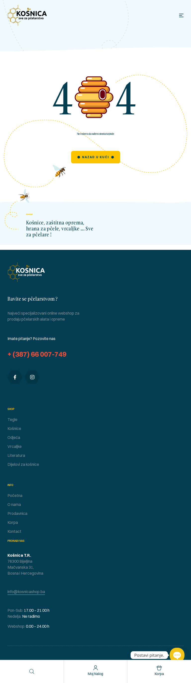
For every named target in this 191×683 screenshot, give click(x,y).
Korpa (159, 674)
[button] (26, 592)
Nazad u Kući (95, 157)
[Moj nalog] (95, 668)
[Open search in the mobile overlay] (31, 671)
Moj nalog (95, 674)
